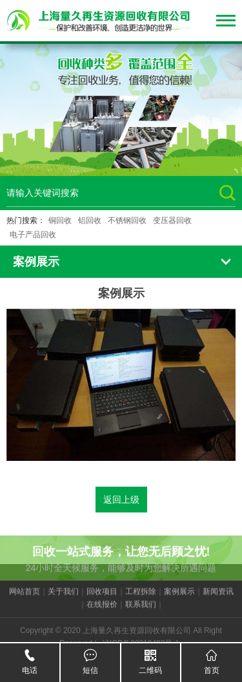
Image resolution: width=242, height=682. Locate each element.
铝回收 (89, 220)
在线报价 (101, 610)
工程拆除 (140, 597)
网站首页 (24, 597)
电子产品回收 (33, 234)
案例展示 (179, 597)
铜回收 (60, 220)
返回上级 (121, 499)
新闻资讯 (218, 597)
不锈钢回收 (127, 220)
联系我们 (140, 610)
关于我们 (63, 597)
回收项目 (101, 597)
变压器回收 (172, 220)
